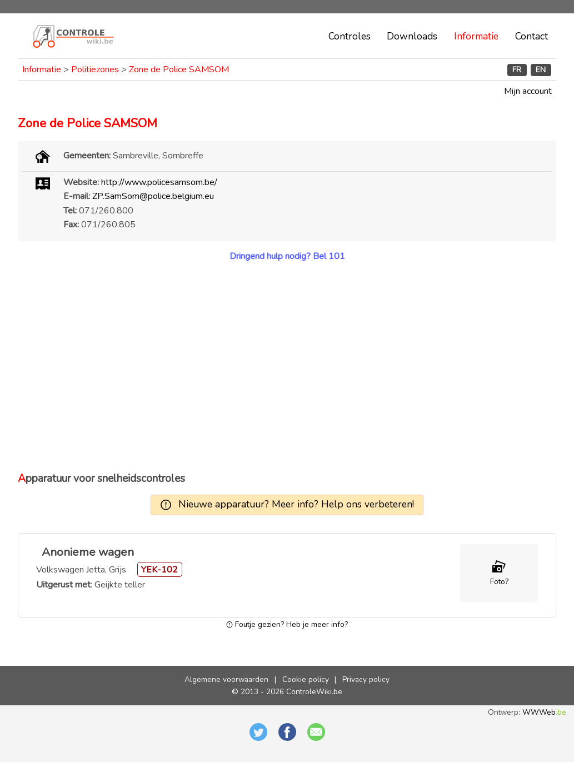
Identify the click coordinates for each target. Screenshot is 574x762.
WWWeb (544, 712)
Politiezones (95, 69)
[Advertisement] (287, 367)
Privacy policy (366, 679)
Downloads (412, 36)
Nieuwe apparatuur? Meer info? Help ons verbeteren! (296, 504)
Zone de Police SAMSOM (179, 69)
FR (516, 69)
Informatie (476, 36)
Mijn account (528, 91)
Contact (531, 36)
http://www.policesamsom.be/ (159, 182)
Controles (349, 36)
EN (541, 69)
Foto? (499, 581)
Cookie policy (305, 679)
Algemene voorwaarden (226, 679)
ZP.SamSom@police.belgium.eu (153, 196)
